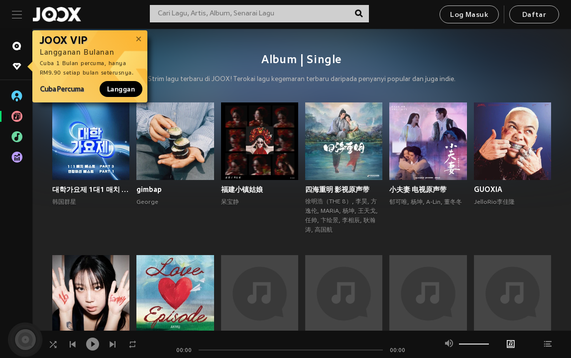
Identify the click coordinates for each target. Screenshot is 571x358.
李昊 (361, 201)
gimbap (149, 189)
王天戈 (367, 211)
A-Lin (433, 202)
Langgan (121, 89)
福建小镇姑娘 (242, 189)
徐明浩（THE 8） (328, 201)
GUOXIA (488, 189)
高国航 (324, 230)
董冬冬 (453, 202)
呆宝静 (230, 202)
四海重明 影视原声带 (337, 189)
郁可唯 (398, 202)
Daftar (534, 15)
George (147, 202)
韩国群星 (64, 202)
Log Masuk (469, 15)
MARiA (330, 211)
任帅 (311, 220)
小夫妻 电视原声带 (418, 189)
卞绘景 (330, 220)
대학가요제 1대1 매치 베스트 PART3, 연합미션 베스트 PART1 (90, 189)
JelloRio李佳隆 (494, 202)
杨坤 (348, 211)
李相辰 (351, 220)
